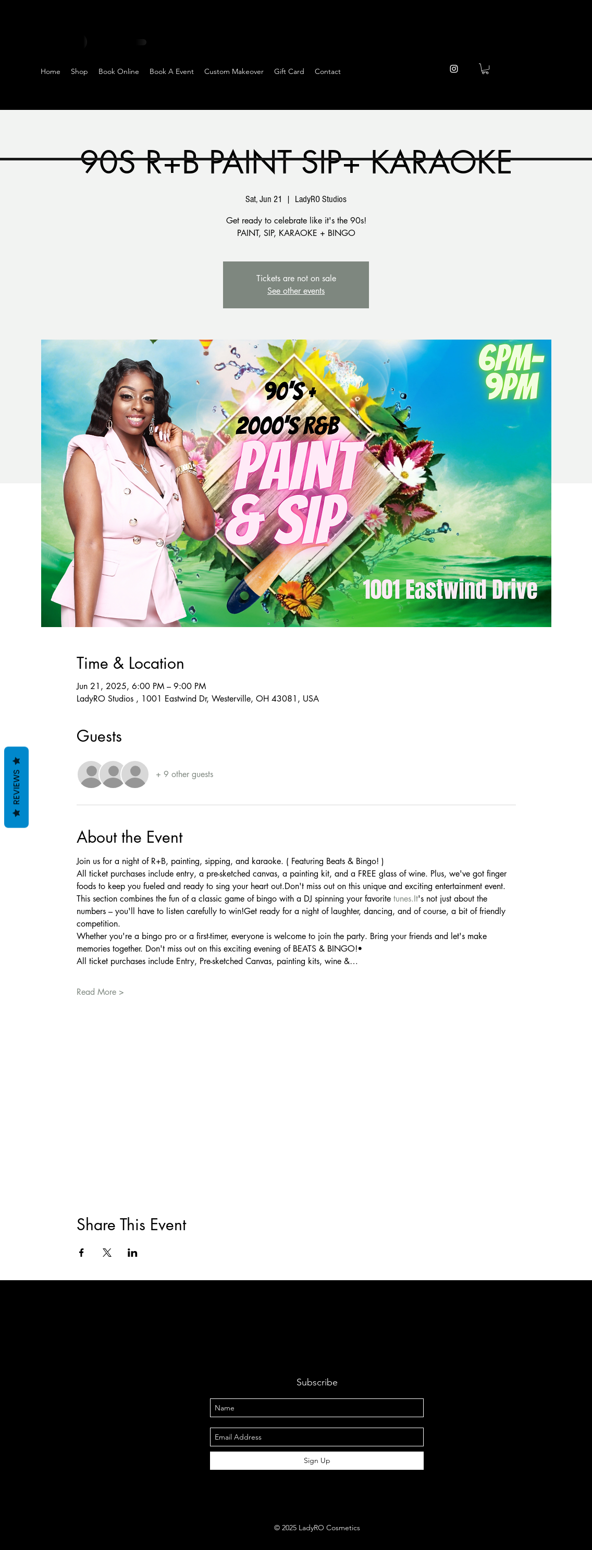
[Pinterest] (571, 100)
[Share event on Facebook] (82, 1252)
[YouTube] (546, 100)
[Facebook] (495, 100)
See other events (296, 290)
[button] (485, 69)
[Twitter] (520, 100)
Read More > (100, 991)
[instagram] (454, 69)
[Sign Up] (317, 1461)
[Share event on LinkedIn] (133, 1252)
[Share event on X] (107, 1252)
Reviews (16, 787)
